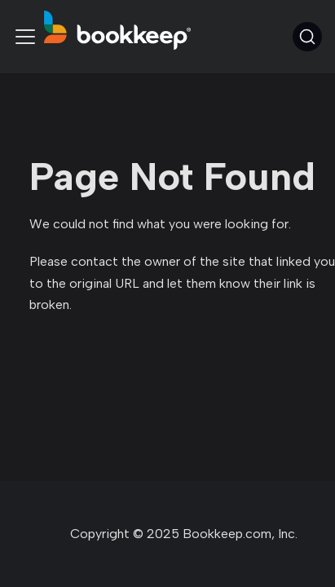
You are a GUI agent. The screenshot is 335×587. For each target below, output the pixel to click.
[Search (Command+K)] (307, 36)
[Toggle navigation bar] (25, 36)
